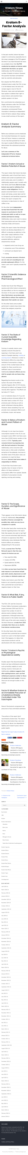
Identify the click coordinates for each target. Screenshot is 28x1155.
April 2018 (3, 1106)
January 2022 (4, 1035)
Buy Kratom (4, 812)
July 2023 (3, 993)
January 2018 (4, 1116)
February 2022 (4, 1032)
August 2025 (4, 912)
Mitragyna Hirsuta (7, 837)
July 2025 (3, 915)
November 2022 (5, 1016)
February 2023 (4, 1009)
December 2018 (5, 1087)
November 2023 (5, 980)
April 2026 (3, 886)
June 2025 (3, 919)
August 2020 (4, 1048)
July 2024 (3, 954)
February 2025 (4, 932)
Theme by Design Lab (20, 1151)
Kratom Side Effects (6, 870)
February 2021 (4, 1042)
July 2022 (3, 1022)
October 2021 (4, 1038)
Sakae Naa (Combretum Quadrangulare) (12, 843)
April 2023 (3, 1003)
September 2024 (5, 948)
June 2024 (3, 957)
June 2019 (3, 1074)
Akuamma (5, 824)
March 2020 (4, 1055)
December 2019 (5, 1061)
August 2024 (4, 951)
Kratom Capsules (5, 847)
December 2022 (5, 1013)
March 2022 (4, 1029)
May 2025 (3, 922)
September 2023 (5, 987)
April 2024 (3, 964)
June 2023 (3, 996)
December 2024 (5, 938)
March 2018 (4, 1110)
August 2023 (4, 990)
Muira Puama (6, 840)
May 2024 (3, 961)
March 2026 (4, 889)
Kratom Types (4, 873)
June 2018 (3, 1100)
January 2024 (4, 974)
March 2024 (4, 967)
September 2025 (5, 909)
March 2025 (4, 928)
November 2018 (5, 1090)
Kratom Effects (5, 850)
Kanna (4, 830)
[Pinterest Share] (19, 737)
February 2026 (4, 893)
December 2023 (5, 977)
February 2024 (4, 970)
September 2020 (5, 1045)
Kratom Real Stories (6, 863)
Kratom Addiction (15, 745)
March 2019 (4, 1081)
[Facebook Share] (10, 737)
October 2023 (4, 983)
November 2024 (5, 941)
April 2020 (3, 1051)
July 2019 (3, 1071)
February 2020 (4, 1058)
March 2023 (4, 1006)
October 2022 (4, 1019)
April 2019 (3, 1077)
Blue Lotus (5, 827)
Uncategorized (4, 879)
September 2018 (5, 1094)
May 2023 (3, 1000)
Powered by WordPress (8, 1151)
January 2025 (4, 935)
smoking (21, 355)
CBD (2, 815)
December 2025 (5, 899)
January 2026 (4, 896)
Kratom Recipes (5, 866)
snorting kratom (6, 358)
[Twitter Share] (14, 737)
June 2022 (3, 1025)
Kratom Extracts (5, 853)
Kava (4, 833)
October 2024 (4, 945)
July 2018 (3, 1097)
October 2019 (4, 1064)
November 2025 (5, 902)
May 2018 (3, 1103)
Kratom (3, 818)
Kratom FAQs (4, 857)
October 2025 (4, 906)
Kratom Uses (4, 876)
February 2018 (4, 1113)
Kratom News (14, 18)
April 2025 (3, 925)
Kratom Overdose (15, 760)
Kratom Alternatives (6, 821)
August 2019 (4, 1068)
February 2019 (4, 1084)
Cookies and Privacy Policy (7, 1142)
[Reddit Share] (3, 740)
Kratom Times (14, 8)
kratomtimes (21, 30)
